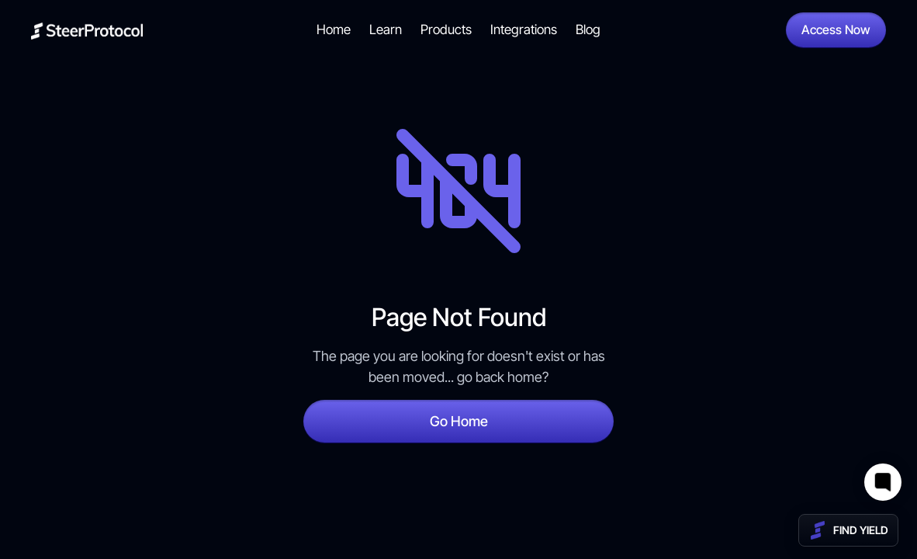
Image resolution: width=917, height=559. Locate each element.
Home (334, 29)
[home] (87, 29)
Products (446, 29)
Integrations (523, 29)
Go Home (459, 421)
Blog (588, 29)
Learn (385, 29)
